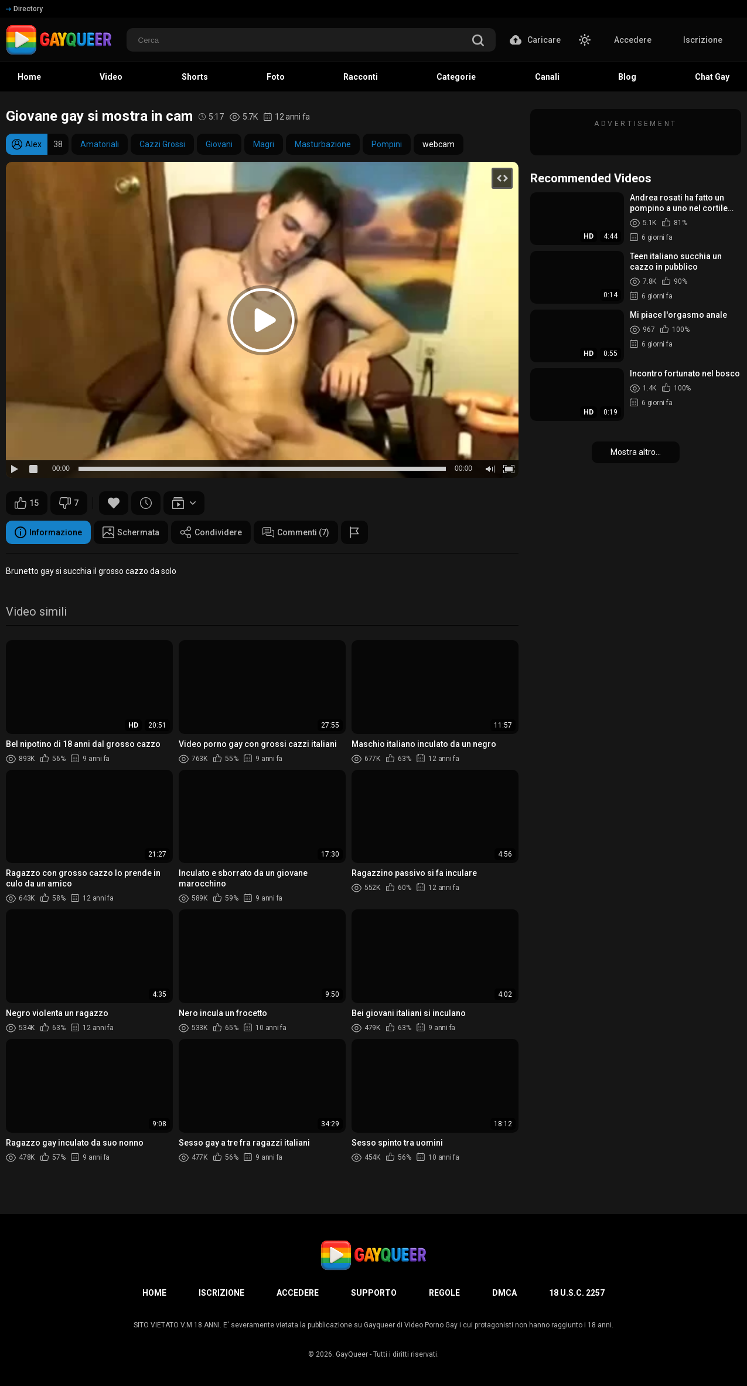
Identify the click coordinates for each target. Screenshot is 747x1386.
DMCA (504, 1292)
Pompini (386, 144)
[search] (478, 41)
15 (27, 503)
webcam (438, 144)
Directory (24, 9)
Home (154, 1292)
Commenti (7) (295, 532)
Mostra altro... (635, 452)
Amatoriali (99, 144)
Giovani (219, 144)
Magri (263, 144)
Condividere (211, 532)
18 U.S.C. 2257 (577, 1292)
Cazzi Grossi (162, 144)
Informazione (48, 532)
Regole (444, 1292)
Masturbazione (323, 144)
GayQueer (352, 1354)
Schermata (131, 532)
